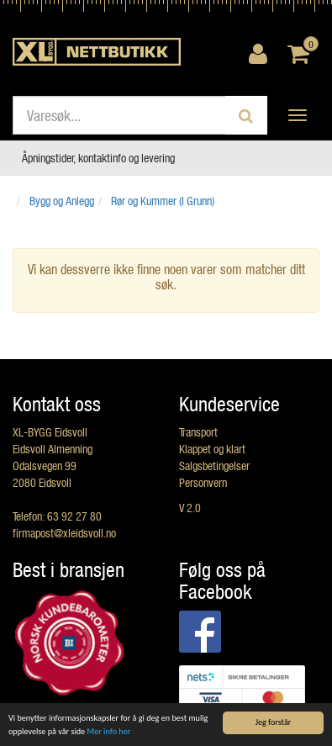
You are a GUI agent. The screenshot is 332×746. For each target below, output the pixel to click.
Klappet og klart (212, 449)
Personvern (203, 482)
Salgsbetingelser (214, 465)
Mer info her (108, 732)
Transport (198, 432)
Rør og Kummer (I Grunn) (162, 200)
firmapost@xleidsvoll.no (64, 533)
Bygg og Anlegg (61, 200)
